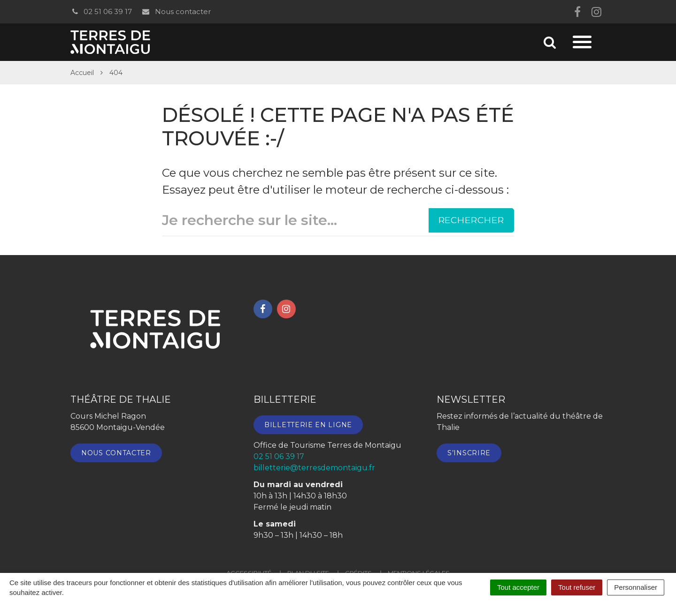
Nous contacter (175, 11)
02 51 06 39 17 (101, 11)
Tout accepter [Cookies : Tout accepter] (518, 587)
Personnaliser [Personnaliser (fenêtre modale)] (635, 587)
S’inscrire (469, 453)
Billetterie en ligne (308, 425)
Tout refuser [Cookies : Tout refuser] (576, 587)
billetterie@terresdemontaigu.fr (314, 467)
